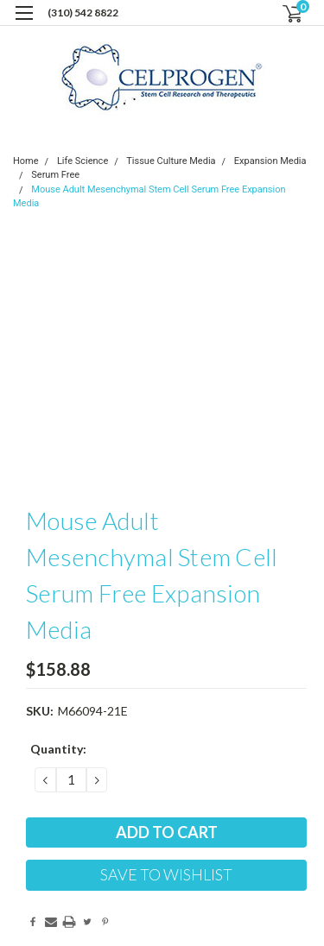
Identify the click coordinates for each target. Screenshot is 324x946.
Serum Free (55, 174)
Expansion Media (270, 161)
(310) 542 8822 (83, 12)
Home (26, 161)
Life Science (82, 161)
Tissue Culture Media (170, 161)
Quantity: (58, 748)
